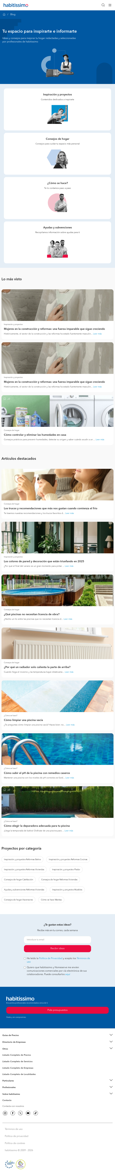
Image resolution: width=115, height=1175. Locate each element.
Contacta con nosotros (13, 1106)
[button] (57, 1035)
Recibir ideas (57, 948)
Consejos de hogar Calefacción (18, 880)
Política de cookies (15, 1143)
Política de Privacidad (50, 958)
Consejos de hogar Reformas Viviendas (59, 880)
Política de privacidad (16, 1136)
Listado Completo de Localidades (19, 1074)
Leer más (97, 334)
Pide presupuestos (57, 1010)
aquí (67, 974)
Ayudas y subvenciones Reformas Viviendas (24, 890)
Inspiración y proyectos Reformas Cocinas (68, 859)
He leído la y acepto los (57, 960)
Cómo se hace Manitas (51, 900)
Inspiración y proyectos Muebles (67, 890)
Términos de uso (14, 1129)
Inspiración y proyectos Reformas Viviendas (24, 870)
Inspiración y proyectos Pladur (66, 870)
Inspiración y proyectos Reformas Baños (22, 859)
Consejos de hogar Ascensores (18, 900)
